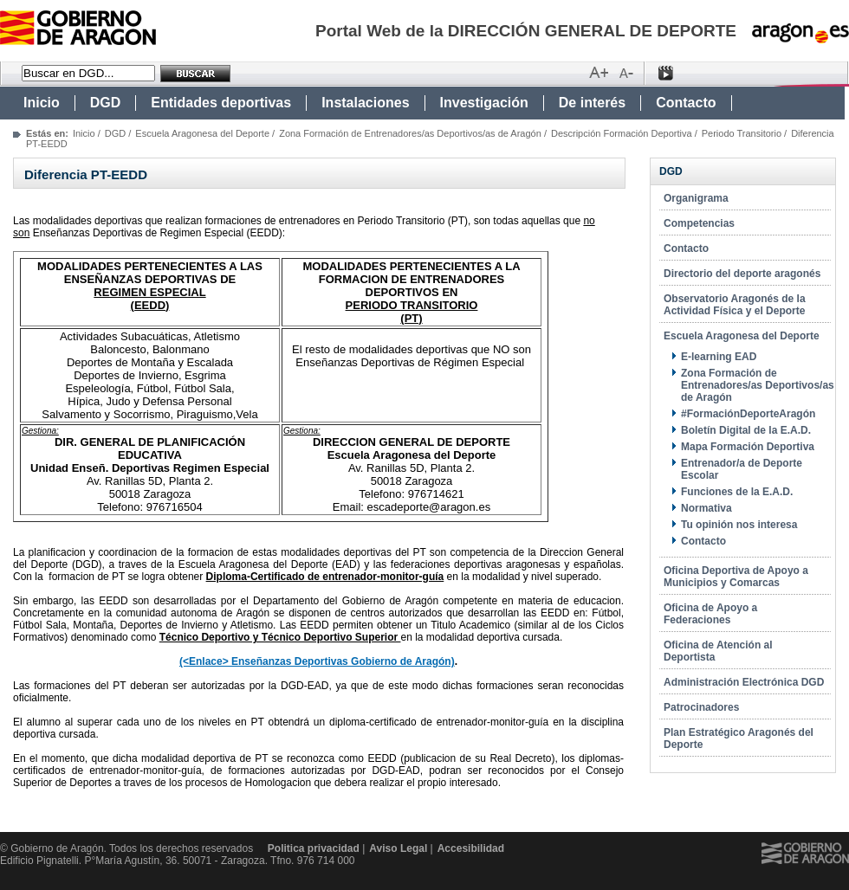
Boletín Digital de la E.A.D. (746, 430)
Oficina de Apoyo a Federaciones (710, 614)
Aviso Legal (398, 848)
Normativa (706, 508)
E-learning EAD (718, 357)
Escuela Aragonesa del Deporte (202, 133)
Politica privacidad (314, 848)
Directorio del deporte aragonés (742, 274)
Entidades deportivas (221, 102)
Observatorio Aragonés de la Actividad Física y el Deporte (735, 305)
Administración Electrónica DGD (744, 682)
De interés (592, 102)
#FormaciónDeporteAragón (748, 414)
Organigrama (696, 198)
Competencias (699, 223)
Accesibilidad (470, 848)
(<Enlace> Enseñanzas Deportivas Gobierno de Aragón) (317, 661)
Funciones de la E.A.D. (737, 492)
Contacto (686, 102)
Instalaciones (365, 102)
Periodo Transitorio (741, 133)
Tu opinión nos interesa (739, 525)
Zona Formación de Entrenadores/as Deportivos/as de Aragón (410, 133)
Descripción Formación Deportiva (621, 133)
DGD (105, 102)
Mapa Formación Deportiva (747, 447)
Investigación (484, 102)
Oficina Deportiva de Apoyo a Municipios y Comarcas (736, 576)
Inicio (41, 102)
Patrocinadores (701, 707)
